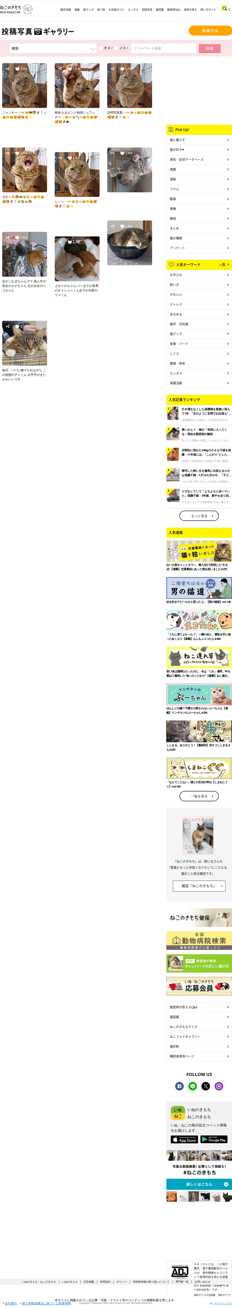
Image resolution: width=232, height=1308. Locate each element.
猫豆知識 (65, 9)
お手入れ (176, 274)
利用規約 (105, 1282)
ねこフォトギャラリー (185, 1036)
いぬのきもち (70, 1282)
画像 (173, 208)
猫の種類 (176, 238)
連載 (77, 9)
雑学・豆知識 (179, 324)
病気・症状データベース (187, 159)
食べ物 (101, 9)
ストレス (176, 304)
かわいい (176, 294)
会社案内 (11, 1303)
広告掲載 (89, 1282)
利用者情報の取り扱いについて (151, 1282)
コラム (174, 189)
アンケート (177, 248)
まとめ (174, 228)
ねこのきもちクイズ (183, 1026)
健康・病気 (177, 363)
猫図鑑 (160, 9)
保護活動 (176, 383)
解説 (173, 218)
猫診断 (174, 1046)
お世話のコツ (116, 9)
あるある (176, 314)
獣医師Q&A (173, 9)
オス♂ (106, 47)
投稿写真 (147, 9)
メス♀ (121, 47)
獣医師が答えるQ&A (183, 1007)
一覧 (222, 264)
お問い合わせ (202, 1282)
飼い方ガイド (208, 9)
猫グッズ (176, 333)
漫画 (173, 179)
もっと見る (199, 515)
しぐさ (174, 353)
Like (24, 68)
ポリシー (121, 1282)
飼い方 (174, 284)
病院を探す (190, 9)
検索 (210, 48)
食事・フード (179, 343)
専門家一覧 (182, 1282)
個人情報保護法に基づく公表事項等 (46, 1303)
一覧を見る (199, 796)
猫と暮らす (177, 139)
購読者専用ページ (182, 1056)
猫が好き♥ (177, 149)
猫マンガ (88, 9)
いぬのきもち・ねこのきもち (39, 1282)
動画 (173, 198)
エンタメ (133, 9)
